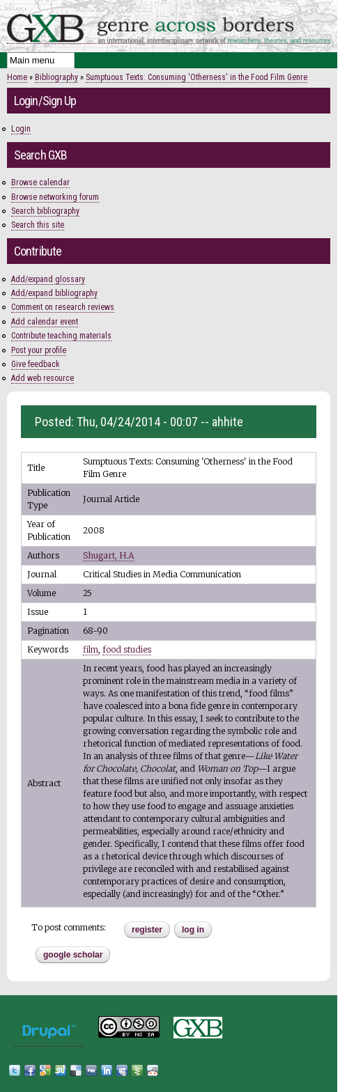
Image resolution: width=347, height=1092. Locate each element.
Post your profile (38, 350)
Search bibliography (45, 211)
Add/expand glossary (48, 279)
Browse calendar (40, 182)
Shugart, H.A (108, 555)
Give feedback (35, 364)
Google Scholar (72, 955)
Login (21, 129)
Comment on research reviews (62, 307)
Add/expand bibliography (54, 293)
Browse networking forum (55, 197)
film (90, 649)
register (147, 930)
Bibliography (56, 77)
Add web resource (42, 378)
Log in (193, 930)
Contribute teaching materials (61, 336)
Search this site (37, 225)
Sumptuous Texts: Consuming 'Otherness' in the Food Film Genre (196, 77)
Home (17, 77)
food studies (126, 649)
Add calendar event (44, 322)
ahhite (227, 421)
